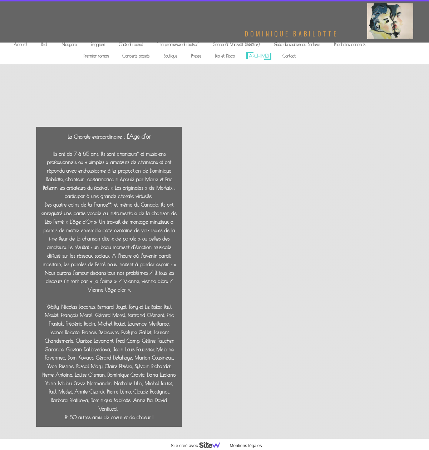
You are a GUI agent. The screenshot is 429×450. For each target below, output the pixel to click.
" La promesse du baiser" (178, 44)
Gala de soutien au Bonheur (297, 44)
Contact (289, 55)
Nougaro (69, 44)
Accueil (21, 44)
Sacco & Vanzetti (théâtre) (236, 44)
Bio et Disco (225, 55)
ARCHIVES (259, 55)
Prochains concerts (349, 44)
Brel (44, 44)
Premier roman (96, 55)
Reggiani (97, 44)
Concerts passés (135, 55)
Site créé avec (198, 445)
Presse (196, 55)
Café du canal (131, 44)
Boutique (170, 55)
